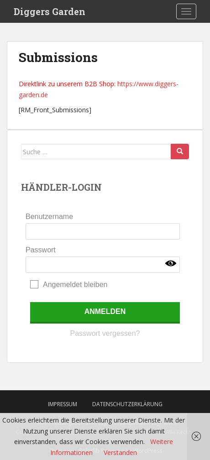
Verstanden (120, 452)
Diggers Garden (49, 11)
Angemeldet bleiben (75, 284)
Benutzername (49, 216)
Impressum (62, 404)
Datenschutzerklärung (127, 404)
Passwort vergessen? (105, 333)
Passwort (41, 250)
